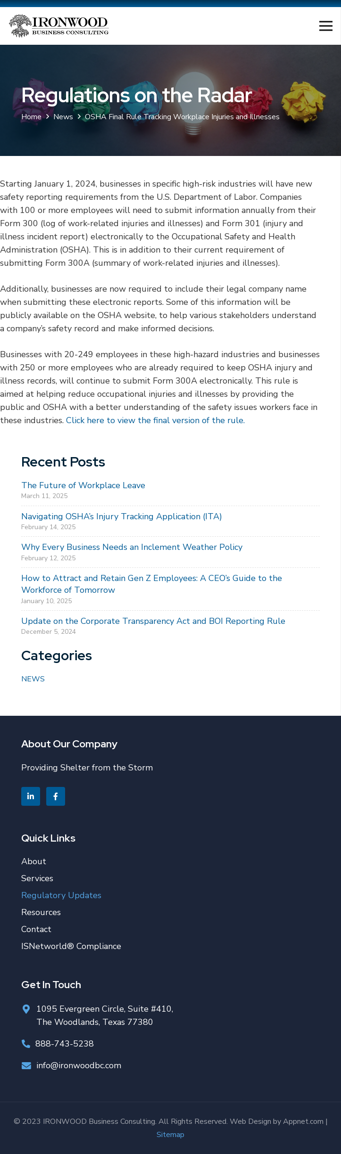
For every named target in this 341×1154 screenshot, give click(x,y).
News (33, 679)
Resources (41, 912)
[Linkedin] (30, 796)
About (33, 861)
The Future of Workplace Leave (83, 485)
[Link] (58, 26)
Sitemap (170, 1134)
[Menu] (326, 26)
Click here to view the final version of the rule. (155, 420)
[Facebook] (55, 796)
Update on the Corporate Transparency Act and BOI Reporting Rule (153, 621)
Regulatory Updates (61, 895)
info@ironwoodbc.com (78, 1065)
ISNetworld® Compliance (71, 946)
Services (37, 878)
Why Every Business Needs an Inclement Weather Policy (131, 547)
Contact (36, 929)
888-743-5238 (64, 1043)
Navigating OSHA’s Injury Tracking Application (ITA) (121, 516)
